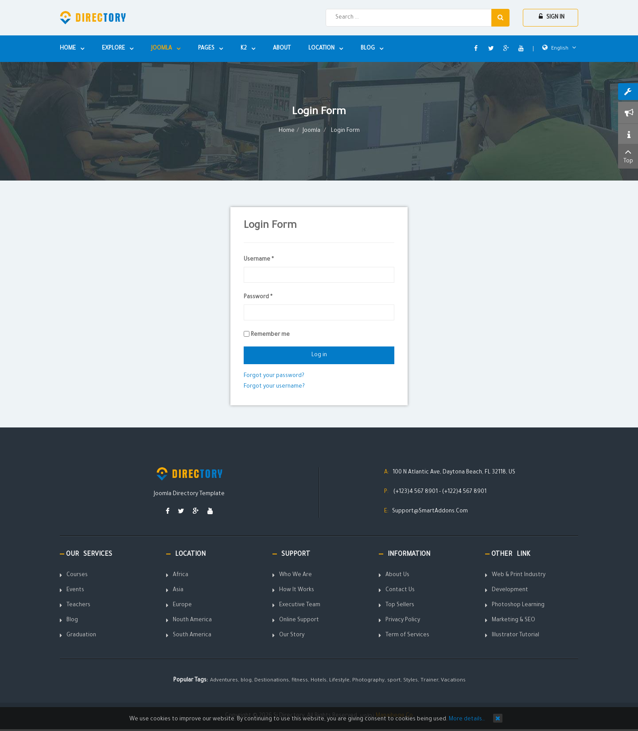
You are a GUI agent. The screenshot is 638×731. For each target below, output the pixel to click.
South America (192, 635)
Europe (182, 605)
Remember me (270, 335)
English (559, 48)
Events (75, 590)
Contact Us (400, 590)
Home (287, 131)
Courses (77, 575)
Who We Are (295, 575)
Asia (178, 590)
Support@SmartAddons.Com (430, 511)
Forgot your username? (274, 387)
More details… (467, 719)
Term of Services (407, 635)
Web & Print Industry (518, 575)
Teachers (78, 605)
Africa (180, 575)
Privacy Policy (402, 620)
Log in (319, 355)
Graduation (81, 635)
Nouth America (192, 620)
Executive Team (299, 605)
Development (510, 590)
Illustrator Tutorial (515, 635)
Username (259, 260)
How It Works (296, 590)
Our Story (291, 635)
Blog (72, 620)
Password (258, 297)
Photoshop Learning (518, 605)
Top (628, 155)
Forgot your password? (274, 376)
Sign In (551, 17)
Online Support (299, 620)
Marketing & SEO (513, 620)
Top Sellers (399, 605)
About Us (397, 575)
